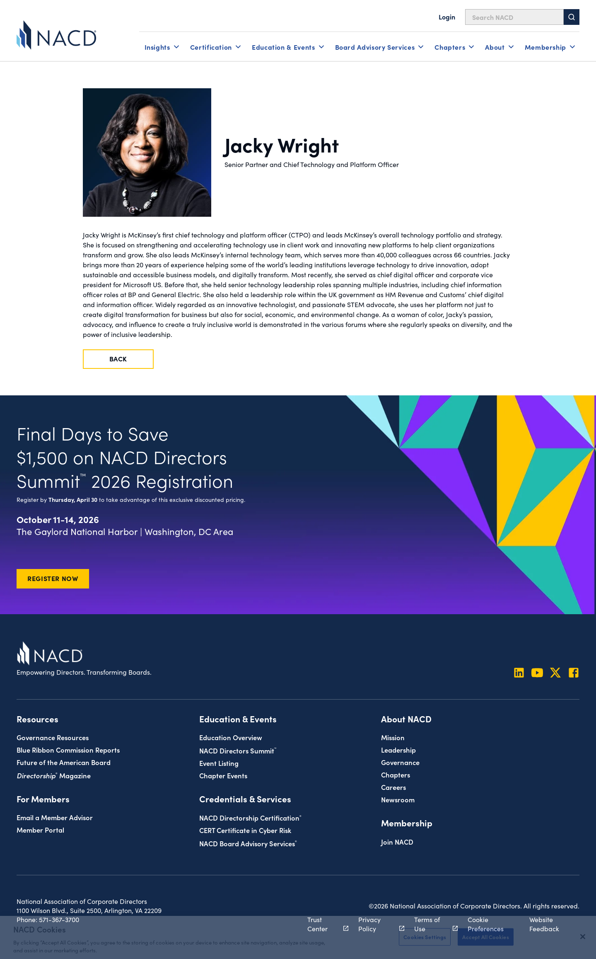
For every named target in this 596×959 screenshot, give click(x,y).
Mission (393, 737)
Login (447, 16)
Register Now (52, 578)
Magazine (54, 775)
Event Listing (219, 763)
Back (118, 358)
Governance (400, 762)
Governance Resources (53, 737)
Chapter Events (223, 775)
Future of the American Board (64, 762)
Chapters (395, 774)
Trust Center (323, 924)
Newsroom (398, 799)
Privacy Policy (376, 924)
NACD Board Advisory (248, 843)
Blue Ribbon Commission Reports (68, 749)
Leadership (398, 749)
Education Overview (230, 737)
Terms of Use (431, 924)
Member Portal (40, 829)
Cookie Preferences (486, 924)
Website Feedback (544, 924)
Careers (393, 787)
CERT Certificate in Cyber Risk (245, 830)
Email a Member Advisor (55, 817)
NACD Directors (237, 750)
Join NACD (397, 841)
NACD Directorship (250, 817)
